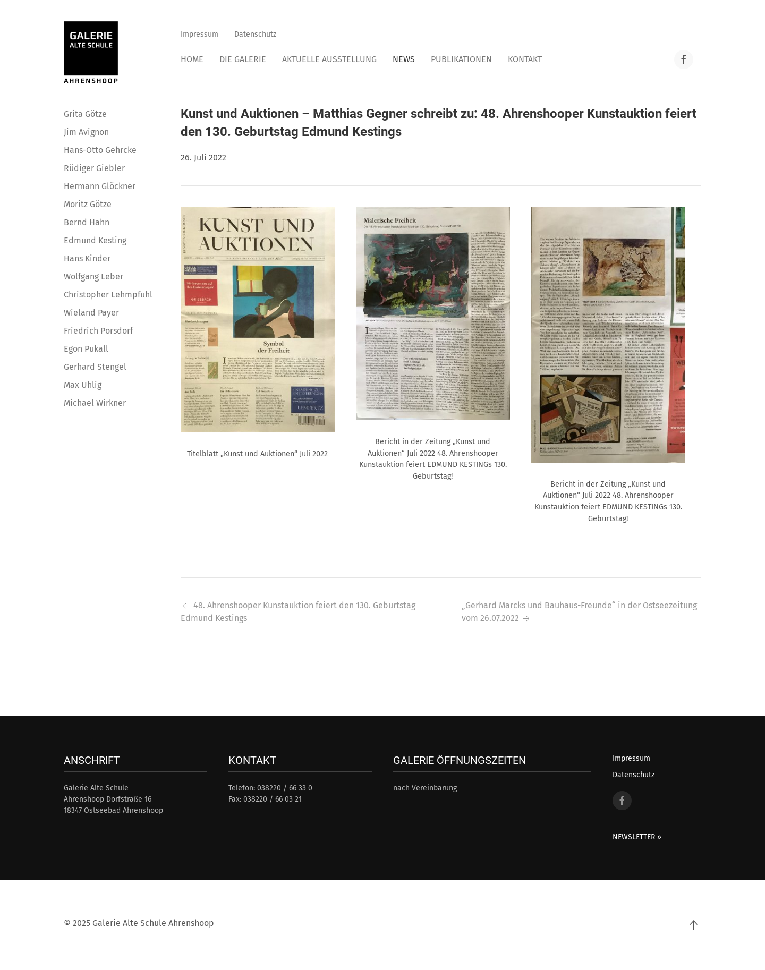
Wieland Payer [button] (91, 313)
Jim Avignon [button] (86, 132)
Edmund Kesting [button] (95, 240)
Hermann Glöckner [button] (99, 186)
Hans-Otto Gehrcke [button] (100, 150)
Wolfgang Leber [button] (93, 276)
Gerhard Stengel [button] (95, 367)
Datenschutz (255, 34)
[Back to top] (693, 925)
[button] (258, 319)
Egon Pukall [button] (86, 349)
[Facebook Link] (683, 59)
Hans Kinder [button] (87, 258)
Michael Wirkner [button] (95, 403)
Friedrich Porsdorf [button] (98, 331)
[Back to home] (91, 52)
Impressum (199, 34)
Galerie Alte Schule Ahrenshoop (153, 923)
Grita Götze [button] (85, 114)
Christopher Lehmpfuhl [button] (108, 295)
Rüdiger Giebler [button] (94, 168)
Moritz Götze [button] (88, 204)
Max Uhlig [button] (82, 385)
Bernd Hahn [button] (86, 222)
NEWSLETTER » (637, 836)
